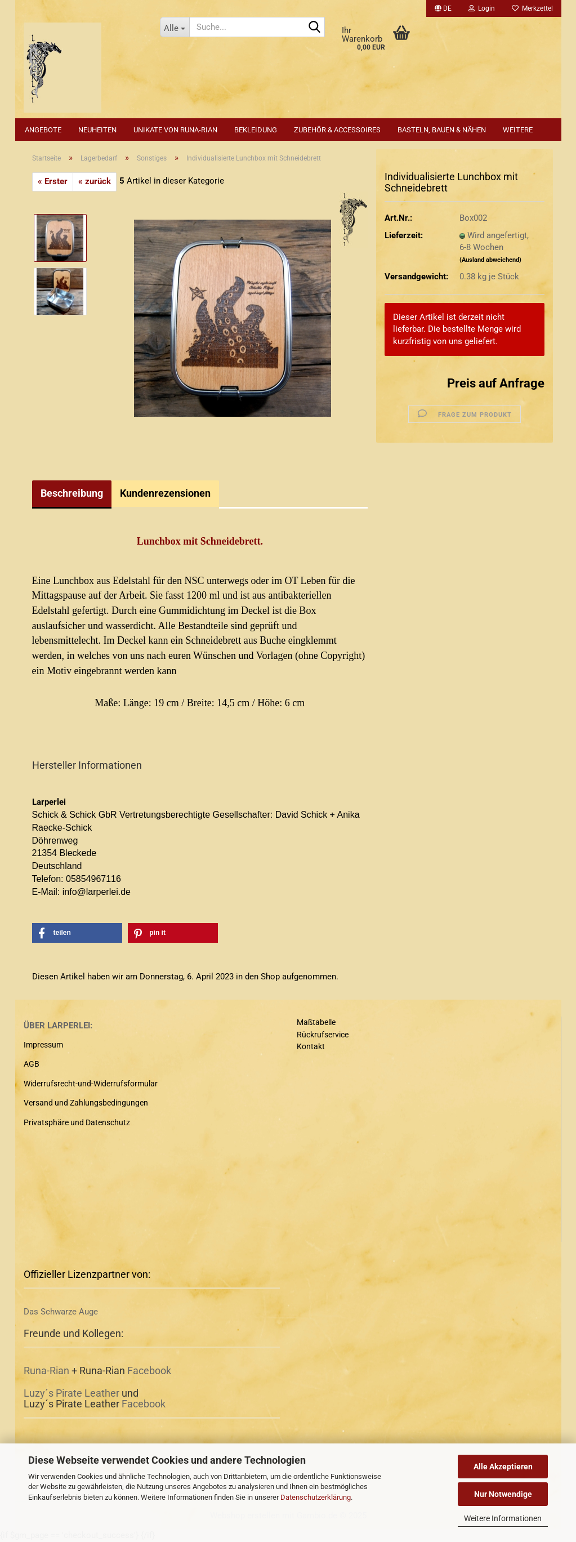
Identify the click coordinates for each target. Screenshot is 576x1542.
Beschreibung (72, 493)
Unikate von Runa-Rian (175, 130)
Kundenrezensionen (165, 493)
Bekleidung (255, 130)
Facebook (149, 1370)
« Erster (53, 181)
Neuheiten (97, 130)
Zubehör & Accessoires (337, 130)
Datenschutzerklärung (315, 1497)
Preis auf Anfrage (495, 383)
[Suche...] (174, 27)
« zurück (94, 181)
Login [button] (481, 8)
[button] (443, 8)
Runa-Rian (46, 1370)
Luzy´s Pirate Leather (71, 1393)
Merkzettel (532, 8)
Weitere (518, 130)
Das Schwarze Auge (61, 1312)
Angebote (43, 130)
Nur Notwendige (503, 1494)
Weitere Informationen (503, 1518)
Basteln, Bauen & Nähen (442, 130)
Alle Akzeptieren (503, 1466)
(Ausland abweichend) (490, 260)
